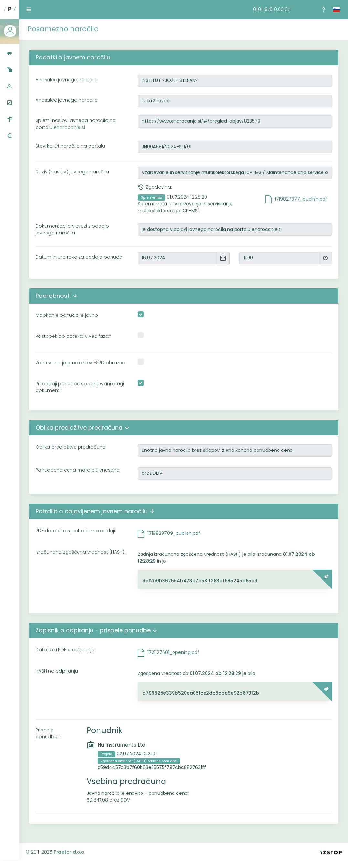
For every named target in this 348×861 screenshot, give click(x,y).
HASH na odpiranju (57, 671)
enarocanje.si (69, 127)
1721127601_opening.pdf (173, 652)
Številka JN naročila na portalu (70, 146)
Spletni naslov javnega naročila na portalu (76, 123)
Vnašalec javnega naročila (67, 80)
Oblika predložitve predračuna (71, 447)
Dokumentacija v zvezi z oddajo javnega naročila (72, 229)
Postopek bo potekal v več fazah (73, 336)
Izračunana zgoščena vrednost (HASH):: (81, 552)
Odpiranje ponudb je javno (67, 315)
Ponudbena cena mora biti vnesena (78, 470)
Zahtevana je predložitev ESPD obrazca (80, 362)
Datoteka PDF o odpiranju (65, 650)
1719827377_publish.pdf (301, 199)
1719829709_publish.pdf (173, 533)
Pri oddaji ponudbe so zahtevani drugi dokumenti (80, 387)
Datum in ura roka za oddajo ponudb (79, 257)
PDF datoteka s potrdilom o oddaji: (76, 530)
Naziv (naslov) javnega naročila (72, 172)
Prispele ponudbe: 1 (48, 733)
